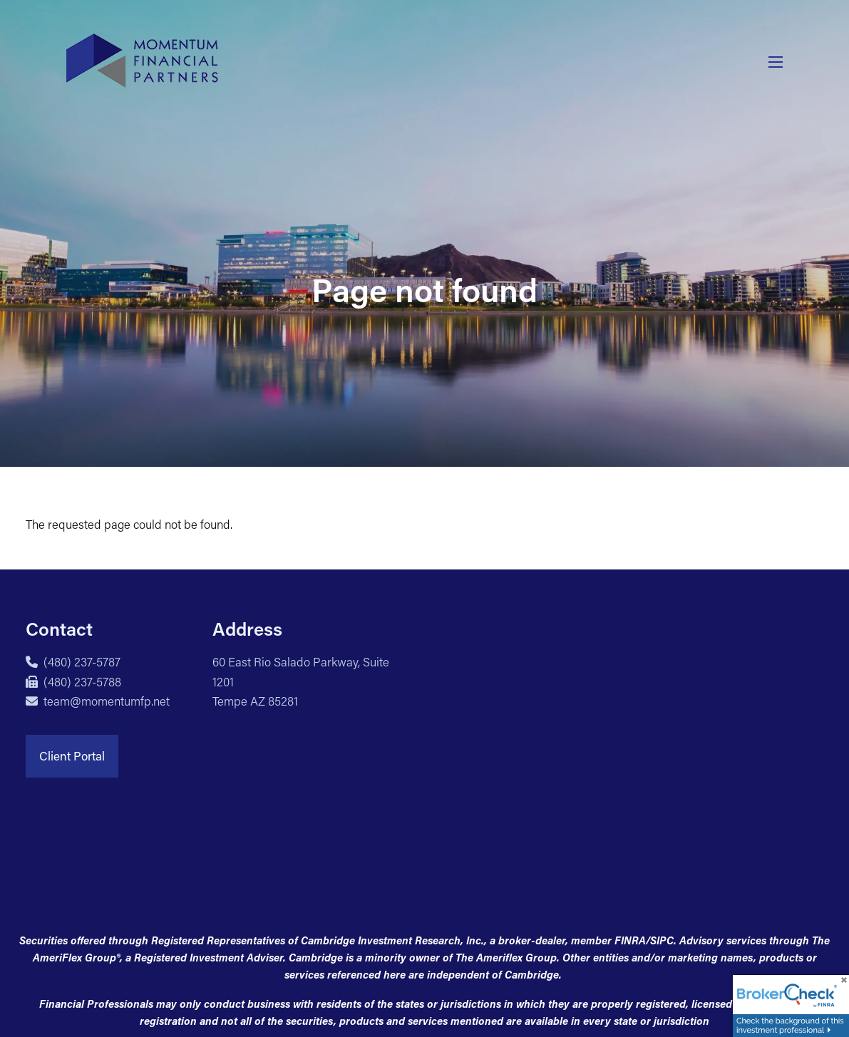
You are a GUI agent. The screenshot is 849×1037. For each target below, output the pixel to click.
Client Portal (72, 755)
